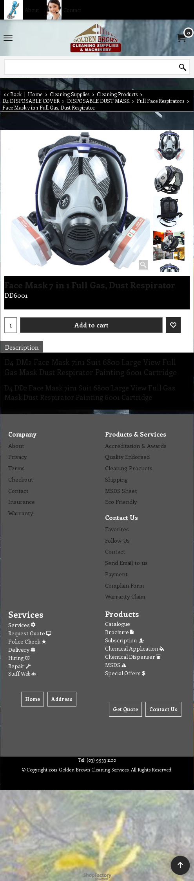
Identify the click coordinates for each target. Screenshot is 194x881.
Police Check (27, 641)
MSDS (115, 665)
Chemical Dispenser (133, 656)
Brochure (119, 632)
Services (21, 625)
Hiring (19, 658)
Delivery (21, 649)
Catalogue (117, 623)
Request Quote (29, 633)
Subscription (125, 640)
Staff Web (22, 673)
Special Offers (125, 673)
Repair (19, 666)
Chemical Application (134, 648)
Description (22, 347)
